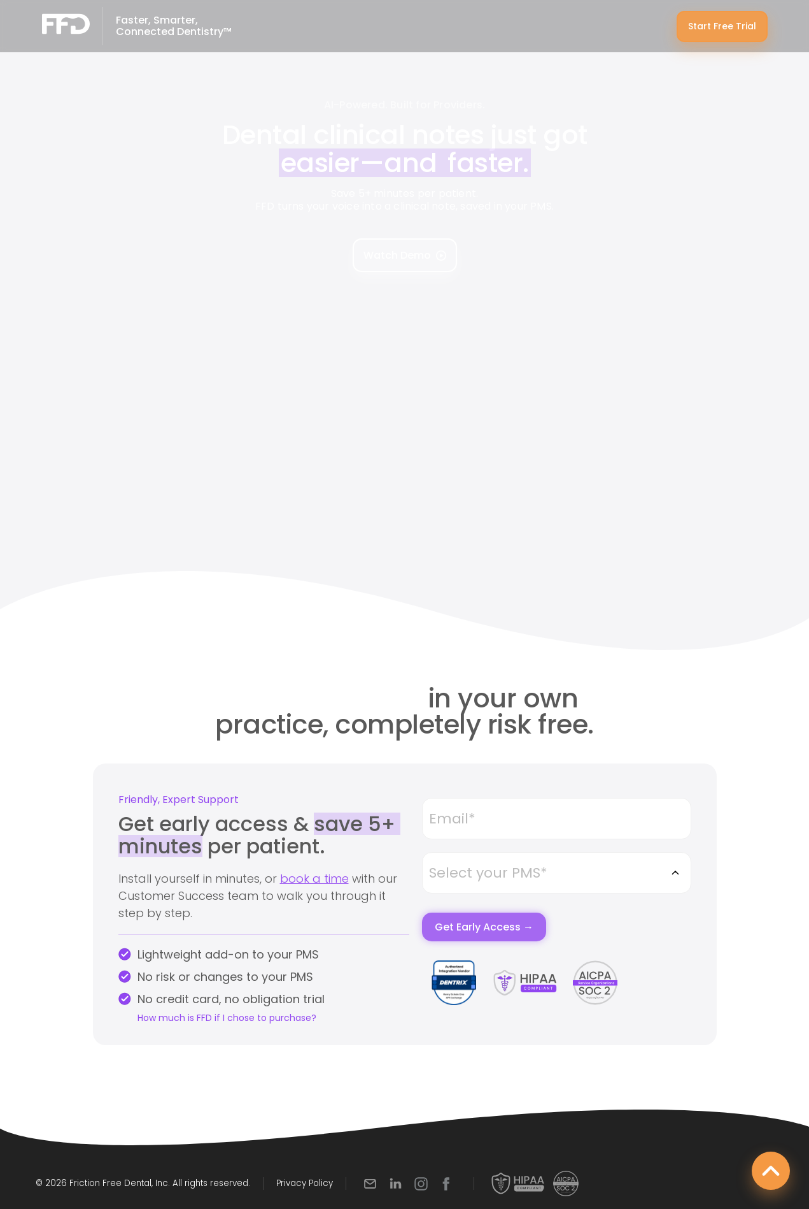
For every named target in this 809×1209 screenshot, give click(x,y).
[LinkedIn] (395, 1183)
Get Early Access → (484, 927)
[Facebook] (446, 1183)
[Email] (370, 1183)
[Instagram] (421, 1183)
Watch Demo (404, 255)
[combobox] (556, 873)
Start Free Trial (722, 26)
